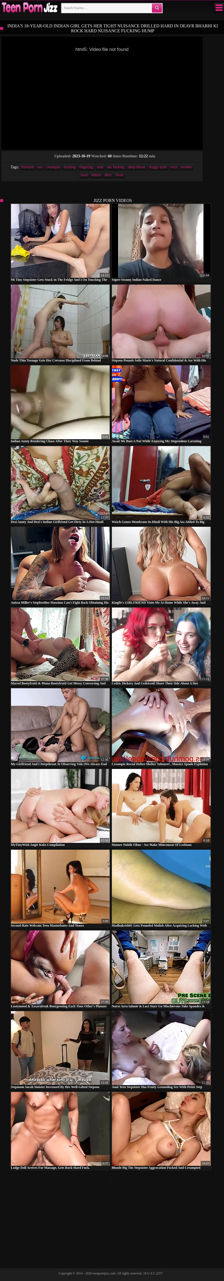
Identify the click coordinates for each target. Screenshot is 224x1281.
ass (40, 167)
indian (96, 175)
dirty (108, 175)
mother (186, 167)
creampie (53, 167)
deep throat (136, 167)
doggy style (158, 167)
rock (174, 167)
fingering (86, 167)
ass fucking (115, 167)
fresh (119, 175)
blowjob (27, 167)
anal (100, 167)
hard (84, 175)
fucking (70, 167)
